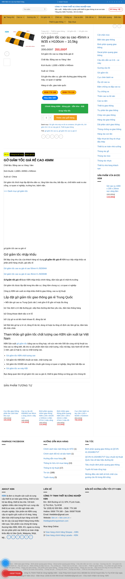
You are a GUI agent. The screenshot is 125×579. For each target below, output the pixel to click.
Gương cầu (32, 17)
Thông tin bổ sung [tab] (16, 154)
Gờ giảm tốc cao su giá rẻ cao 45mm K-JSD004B (25, 274)
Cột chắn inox (103, 35)
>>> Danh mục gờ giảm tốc (16, 191)
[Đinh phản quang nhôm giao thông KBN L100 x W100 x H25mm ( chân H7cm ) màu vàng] (47, 399)
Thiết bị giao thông (57, 22)
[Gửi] (45, 9)
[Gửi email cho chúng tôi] (18, 537)
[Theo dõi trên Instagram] (110, 2)
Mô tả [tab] (6, 154)
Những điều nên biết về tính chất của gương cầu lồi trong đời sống (101, 475)
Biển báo (117, 17)
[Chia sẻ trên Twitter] (48, 136)
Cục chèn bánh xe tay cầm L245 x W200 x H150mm (82, 413)
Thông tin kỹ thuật (51, 468)
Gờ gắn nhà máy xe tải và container (61, 124)
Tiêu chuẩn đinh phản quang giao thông (102, 465)
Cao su (21, 17)
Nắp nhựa (72, 22)
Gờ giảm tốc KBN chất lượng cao (20, 356)
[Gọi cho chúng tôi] (115, 2)
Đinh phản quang (105, 17)
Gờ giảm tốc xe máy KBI (17, 368)
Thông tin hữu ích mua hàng (55, 463)
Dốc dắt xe (90, 17)
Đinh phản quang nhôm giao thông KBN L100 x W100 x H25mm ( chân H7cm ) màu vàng (46, 415)
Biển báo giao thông (106, 40)
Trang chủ (10, 17)
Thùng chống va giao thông (109, 129)
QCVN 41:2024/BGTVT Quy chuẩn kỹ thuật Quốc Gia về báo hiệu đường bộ (104, 458)
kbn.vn (54, 518)
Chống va (68, 17)
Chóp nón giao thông (106, 115)
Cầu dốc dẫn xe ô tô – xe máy (108, 61)
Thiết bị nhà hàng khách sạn (107, 167)
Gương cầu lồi (103, 68)
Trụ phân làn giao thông (107, 110)
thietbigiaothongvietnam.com (55, 521)
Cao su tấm (78, 17)
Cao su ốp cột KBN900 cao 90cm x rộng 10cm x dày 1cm (28, 414)
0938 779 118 (68, 92)
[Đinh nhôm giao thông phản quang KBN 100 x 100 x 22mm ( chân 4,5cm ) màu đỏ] (64, 399)
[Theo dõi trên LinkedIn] (119, 2)
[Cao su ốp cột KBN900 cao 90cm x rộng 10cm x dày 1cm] (29, 399)
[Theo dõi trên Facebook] (108, 2)
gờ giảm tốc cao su (51, 131)
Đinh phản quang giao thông (107, 46)
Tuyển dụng (48, 477)
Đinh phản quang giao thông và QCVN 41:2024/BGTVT (102, 450)
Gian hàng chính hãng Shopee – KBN (62, 532)
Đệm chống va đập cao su (108, 87)
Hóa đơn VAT (50, 98)
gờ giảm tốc (22, 344)
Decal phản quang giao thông (107, 53)
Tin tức (46, 473)
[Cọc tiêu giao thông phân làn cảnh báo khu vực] (11, 399)
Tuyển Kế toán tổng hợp (95, 469)
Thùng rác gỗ (103, 151)
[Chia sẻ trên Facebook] (43, 136)
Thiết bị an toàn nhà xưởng (109, 146)
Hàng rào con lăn (104, 134)
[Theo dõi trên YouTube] (122, 2)
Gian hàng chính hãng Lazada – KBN (62, 535)
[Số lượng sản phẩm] (46, 117)
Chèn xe (58, 17)
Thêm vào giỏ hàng (65, 118)
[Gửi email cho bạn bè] (52, 136)
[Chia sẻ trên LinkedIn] (61, 136)
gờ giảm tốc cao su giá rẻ (68, 131)
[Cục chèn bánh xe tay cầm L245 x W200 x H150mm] (82, 399)
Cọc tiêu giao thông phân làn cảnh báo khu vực (11, 413)
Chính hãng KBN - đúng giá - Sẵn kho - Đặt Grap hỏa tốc (64, 108)
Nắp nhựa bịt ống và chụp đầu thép (108, 140)
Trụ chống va (103, 91)
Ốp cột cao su (103, 82)
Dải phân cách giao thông (108, 124)
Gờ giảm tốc (47, 17)
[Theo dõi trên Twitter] (112, 2)
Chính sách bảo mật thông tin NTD (58, 449)
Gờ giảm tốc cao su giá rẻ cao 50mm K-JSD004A (25, 268)
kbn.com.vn (65, 518)
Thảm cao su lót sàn (106, 96)
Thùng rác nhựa (104, 161)
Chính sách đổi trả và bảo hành (57, 454)
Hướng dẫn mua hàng (53, 458)
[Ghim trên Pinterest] (57, 136)
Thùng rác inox (103, 156)
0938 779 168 (50, 92)
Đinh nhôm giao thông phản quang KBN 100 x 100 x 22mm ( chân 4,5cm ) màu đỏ (64, 415)
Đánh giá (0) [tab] (29, 154)
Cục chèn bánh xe (105, 77)
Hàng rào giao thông (106, 120)
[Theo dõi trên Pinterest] (117, 2)
